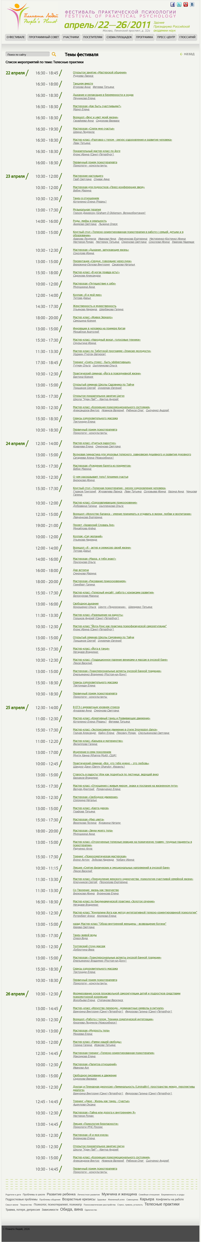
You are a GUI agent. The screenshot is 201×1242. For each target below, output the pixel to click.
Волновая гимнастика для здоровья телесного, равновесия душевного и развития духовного (132, 454)
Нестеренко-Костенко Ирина (167, 238)
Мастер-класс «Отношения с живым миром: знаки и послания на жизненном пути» (125, 785)
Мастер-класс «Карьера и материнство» (98, 740)
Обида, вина (71, 1209)
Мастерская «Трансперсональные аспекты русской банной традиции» (117, 671)
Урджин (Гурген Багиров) (89, 354)
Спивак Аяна (102, 179)
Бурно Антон (81, 859)
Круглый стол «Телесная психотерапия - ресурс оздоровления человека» (119, 488)
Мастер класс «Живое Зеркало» (93, 317)
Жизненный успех (116, 1200)
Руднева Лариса (83, 75)
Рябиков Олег (135, 410)
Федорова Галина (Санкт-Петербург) (148, 1011)
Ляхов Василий (83, 663)
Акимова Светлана (85, 224)
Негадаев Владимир (86, 652)
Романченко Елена (108, 789)
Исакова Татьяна (105, 1045)
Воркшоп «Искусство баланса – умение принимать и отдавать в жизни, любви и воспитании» (132, 513)
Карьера (147, 1199)
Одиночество (91, 1210)
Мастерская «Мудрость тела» (91, 1030)
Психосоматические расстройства (100, 1205)
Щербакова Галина (111, 309)
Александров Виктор (86, 410)
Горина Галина (83, 1045)
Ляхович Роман (126, 732)
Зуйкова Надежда (103, 859)
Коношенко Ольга (85, 607)
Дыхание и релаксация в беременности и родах (103, 94)
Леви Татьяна (82, 143)
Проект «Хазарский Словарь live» (94, 525)
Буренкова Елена (108, 893)
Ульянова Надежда (85, 309)
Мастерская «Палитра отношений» (95, 1064)
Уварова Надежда (183, 241)
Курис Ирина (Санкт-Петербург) (93, 154)
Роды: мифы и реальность (90, 220)
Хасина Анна (176, 491)
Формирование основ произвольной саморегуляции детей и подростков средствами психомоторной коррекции (126, 995)
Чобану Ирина (125, 859)
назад (189, 53)
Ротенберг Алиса (84, 915)
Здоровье (101, 1200)
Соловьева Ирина (155, 491)
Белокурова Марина (86, 595)
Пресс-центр (166, 37)
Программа (144, 37)
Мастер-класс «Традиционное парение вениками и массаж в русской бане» (120, 659)
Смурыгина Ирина (85, 343)
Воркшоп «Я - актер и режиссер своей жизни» (102, 547)
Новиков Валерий (112, 410)
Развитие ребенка (61, 1194)
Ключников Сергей (85, 882)
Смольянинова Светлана (154, 732)
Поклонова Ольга (84, 562)
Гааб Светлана (82, 179)
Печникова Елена (84, 98)
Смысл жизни (12, 1205)
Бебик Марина (82, 190)
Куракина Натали (110, 822)
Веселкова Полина (85, 822)
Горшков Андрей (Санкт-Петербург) (96, 618)
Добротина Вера (84, 949)
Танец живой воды (85, 935)
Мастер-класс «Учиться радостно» (94, 443)
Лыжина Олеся (108, 224)
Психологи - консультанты (90, 165)
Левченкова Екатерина (133, 238)
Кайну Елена (106, 732)
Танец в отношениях (86, 198)
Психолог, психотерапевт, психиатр (58, 1204)
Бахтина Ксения (83, 376)
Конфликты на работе (170, 1199)
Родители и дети (13, 1195)
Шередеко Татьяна (140, 607)
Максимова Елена (84, 1056)
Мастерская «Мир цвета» (88, 819)
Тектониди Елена (84, 421)
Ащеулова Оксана (84, 1104)
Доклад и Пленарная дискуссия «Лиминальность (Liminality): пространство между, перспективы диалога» (134, 1088)
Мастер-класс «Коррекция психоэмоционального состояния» (111, 407)
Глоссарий (187, 37)
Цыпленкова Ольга (105, 365)
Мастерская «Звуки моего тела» (93, 830)
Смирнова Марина (85, 573)
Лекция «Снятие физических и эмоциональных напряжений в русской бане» (121, 867)
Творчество (26, 1205)
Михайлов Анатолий (86, 331)
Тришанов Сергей (84, 387)
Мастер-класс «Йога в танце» (91, 648)
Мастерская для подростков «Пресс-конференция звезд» (109, 187)
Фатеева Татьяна (104, 86)
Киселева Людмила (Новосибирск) (95, 1022)
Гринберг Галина (84, 584)
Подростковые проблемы (22, 1199)
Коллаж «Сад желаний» (88, 536)
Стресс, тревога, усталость (130, 1205)
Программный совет (44, 37)
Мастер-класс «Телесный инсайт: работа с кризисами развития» (113, 592)
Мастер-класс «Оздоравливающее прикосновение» (105, 502)
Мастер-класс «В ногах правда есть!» (96, 272)
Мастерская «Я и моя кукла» (91, 1134)
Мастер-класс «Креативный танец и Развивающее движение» (111, 718)
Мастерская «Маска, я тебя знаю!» (94, 558)
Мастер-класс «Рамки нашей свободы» (97, 1041)
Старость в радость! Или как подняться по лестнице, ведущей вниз (115, 774)
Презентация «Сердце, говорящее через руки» (102, 261)
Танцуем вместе (83, 83)
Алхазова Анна (82, 710)
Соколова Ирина (159, 241)
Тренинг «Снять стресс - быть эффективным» (102, 362)
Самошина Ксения (84, 320)
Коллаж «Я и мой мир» (87, 294)
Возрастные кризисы (78, 1199)
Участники (71, 37)
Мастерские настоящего (88, 175)
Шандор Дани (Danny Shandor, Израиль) (99, 766)
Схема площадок (119, 37)
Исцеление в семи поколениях (92, 752)
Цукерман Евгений (110, 387)
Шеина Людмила (84, 132)
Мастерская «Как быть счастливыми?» (97, 106)
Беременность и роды (172, 1194)
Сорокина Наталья (85, 800)
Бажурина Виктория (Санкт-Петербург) (98, 1011)
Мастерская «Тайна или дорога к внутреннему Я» (104, 1112)
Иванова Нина (107, 238)
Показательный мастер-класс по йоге (96, 151)
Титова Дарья (82, 298)
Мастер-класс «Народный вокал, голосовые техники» (107, 339)
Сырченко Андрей (157, 410)
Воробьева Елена (84, 1000)
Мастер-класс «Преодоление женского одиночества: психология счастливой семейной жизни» (133, 879)
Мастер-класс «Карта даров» (91, 808)
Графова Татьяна (84, 811)
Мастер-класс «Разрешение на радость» (98, 614)
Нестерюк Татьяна (108, 241)
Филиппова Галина (85, 744)
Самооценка (132, 1200)
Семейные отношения (149, 1195)
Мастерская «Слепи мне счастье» (94, 128)
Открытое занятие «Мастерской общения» (100, 72)
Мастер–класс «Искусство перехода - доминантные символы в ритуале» (118, 1008)
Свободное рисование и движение (95, 1075)
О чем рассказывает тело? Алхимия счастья (100, 476)
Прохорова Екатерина (113, 882)
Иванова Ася (81, 1067)
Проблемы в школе (34, 1194)
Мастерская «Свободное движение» (95, 797)
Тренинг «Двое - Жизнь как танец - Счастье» (101, 1101)
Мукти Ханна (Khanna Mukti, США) (95, 755)
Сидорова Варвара (108, 120)
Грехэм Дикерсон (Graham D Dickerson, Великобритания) (109, 212)
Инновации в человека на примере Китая (99, 328)
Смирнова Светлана (134, 241)
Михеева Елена (83, 1033)
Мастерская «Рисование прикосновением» (99, 581)
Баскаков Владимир (86, 777)
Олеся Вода (80, 938)
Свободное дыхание (86, 603)
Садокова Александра (87, 275)
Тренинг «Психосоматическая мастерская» (100, 856)
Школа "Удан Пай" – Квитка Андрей (96, 399)
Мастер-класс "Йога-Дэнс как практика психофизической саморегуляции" (120, 626)
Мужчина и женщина (119, 1194)
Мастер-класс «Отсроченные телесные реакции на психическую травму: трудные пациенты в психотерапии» (132, 843)
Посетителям (92, 37)
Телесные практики (161, 1204)
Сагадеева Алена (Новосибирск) (93, 457)
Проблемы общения (49, 1199)
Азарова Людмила (85, 238)
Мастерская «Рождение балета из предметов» (102, 465)
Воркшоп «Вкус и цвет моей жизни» (95, 117)
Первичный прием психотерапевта (95, 162)
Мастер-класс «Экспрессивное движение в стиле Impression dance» (115, 729)
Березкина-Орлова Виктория (91, 264)
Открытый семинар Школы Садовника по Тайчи (103, 384)
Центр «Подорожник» (112, 607)
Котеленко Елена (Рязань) (90, 201)
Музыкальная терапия (87, 209)
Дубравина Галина (85, 506)
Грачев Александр (85, 732)
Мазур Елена (81, 109)
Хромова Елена (107, 915)
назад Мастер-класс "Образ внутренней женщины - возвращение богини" (119, 923)
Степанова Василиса (110, 1000)
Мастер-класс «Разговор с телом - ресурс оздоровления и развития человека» (122, 139)
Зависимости (50, 1209)
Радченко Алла (83, 848)
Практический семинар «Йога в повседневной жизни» (107, 373)
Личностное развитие (88, 1194)
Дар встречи (81, 570)
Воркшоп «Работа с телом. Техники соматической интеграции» (113, 1019)
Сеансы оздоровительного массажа (95, 418)
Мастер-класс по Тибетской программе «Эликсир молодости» (112, 351)
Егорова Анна (82, 86)
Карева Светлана (84, 927)
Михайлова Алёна (84, 528)
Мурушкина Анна (84, 286)
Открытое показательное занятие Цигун (98, 395)
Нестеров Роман (83, 241)
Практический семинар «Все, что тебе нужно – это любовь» (111, 763)
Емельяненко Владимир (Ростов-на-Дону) (100, 674)
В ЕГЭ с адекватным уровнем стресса (96, 707)
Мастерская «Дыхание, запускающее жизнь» (101, 249)
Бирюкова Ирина (84, 480)
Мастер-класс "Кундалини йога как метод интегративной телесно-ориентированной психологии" (135, 912)
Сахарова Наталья (123, 264)
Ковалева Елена (83, 446)
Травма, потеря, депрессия (23, 1209)
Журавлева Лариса (110, 491)
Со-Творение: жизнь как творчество (96, 890)
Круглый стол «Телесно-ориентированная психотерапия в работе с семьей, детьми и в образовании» (128, 233)
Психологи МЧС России (88, 1127)
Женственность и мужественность (94, 306)
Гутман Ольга (82, 365)
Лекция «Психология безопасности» (96, 1123)
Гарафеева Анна (83, 120)
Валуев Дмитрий (84, 789)
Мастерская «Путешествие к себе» (94, 283)
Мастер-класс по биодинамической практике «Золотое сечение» (114, 901)
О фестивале (16, 37)
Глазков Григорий (85, 491)
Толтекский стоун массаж (89, 946)
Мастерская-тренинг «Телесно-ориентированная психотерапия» (114, 1053)
